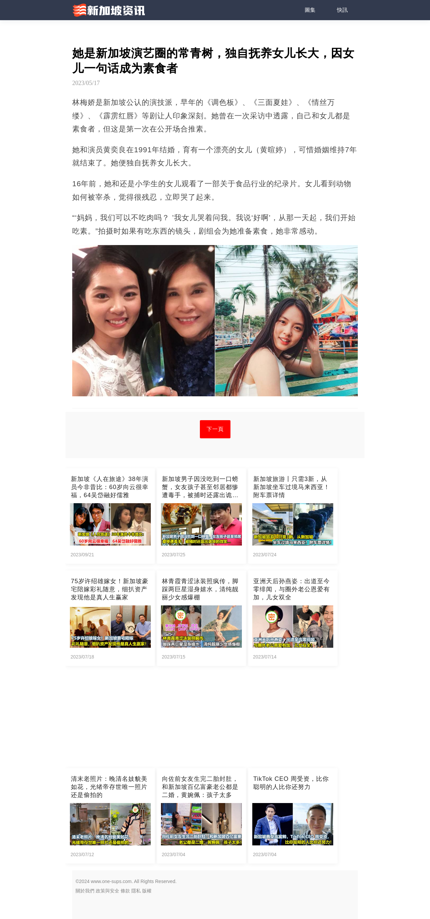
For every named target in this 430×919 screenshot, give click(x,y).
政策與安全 (107, 890)
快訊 (342, 10)
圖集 (310, 10)
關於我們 (85, 890)
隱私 (136, 890)
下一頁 (215, 429)
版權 (147, 890)
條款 (125, 890)
